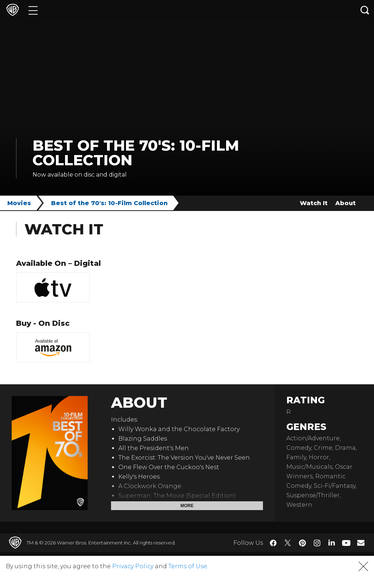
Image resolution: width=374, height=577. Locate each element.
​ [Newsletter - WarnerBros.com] (360, 542)
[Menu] (33, 10)
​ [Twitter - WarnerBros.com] (287, 543)
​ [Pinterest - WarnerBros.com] (302, 543)
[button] (363, 566)
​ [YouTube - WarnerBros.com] (346, 543)
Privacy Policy (132, 566)
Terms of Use (187, 566)
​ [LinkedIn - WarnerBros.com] (331, 542)
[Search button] (365, 10)
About (345, 203)
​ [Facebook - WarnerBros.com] (273, 543)
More (187, 505)
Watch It (314, 203)
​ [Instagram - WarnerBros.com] (317, 543)
